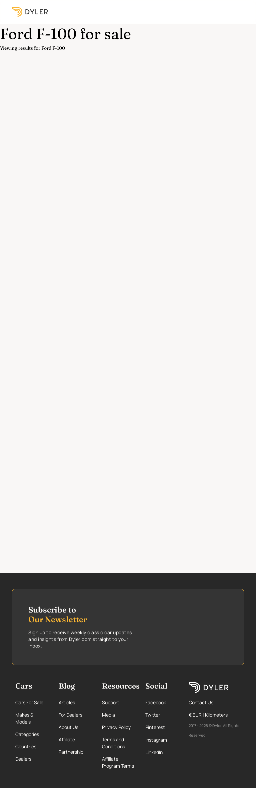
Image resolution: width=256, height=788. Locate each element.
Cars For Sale (29, 702)
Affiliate (67, 739)
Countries (25, 746)
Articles (67, 702)
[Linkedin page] (161, 752)
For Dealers (70, 715)
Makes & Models (24, 718)
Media (108, 715)
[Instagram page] (161, 740)
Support (110, 702)
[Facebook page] (161, 702)
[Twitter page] (161, 715)
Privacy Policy (116, 727)
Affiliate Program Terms (118, 762)
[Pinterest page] (161, 727)
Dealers (23, 759)
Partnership (71, 752)
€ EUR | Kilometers (208, 715)
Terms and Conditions (113, 743)
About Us (68, 727)
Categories (27, 734)
